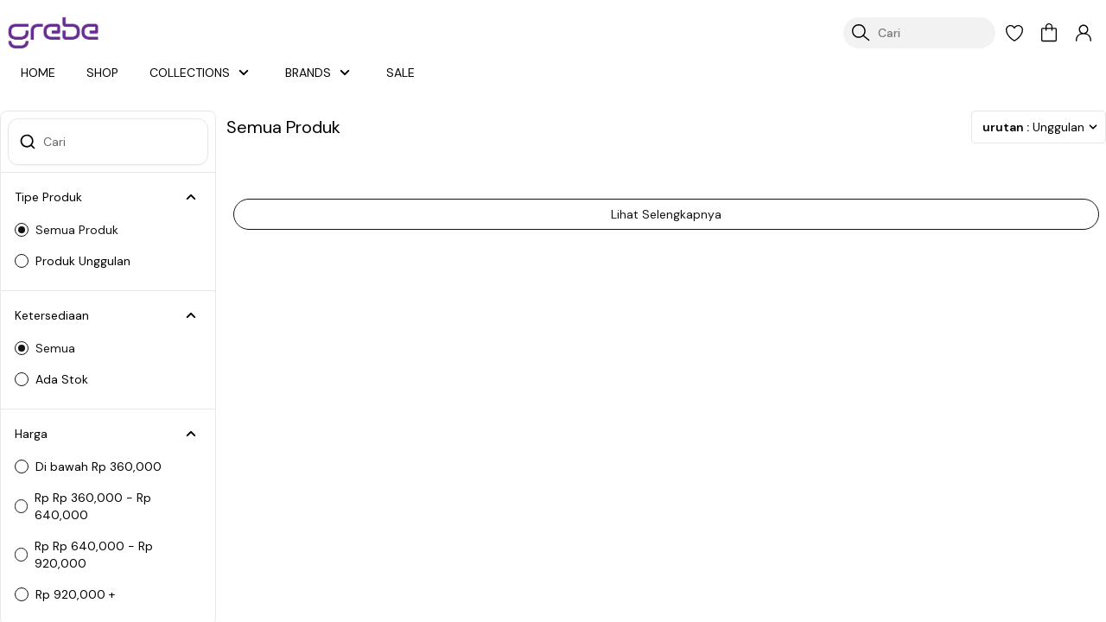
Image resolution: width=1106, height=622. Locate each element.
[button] (1014, 32)
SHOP (104, 72)
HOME (39, 72)
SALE (403, 72)
